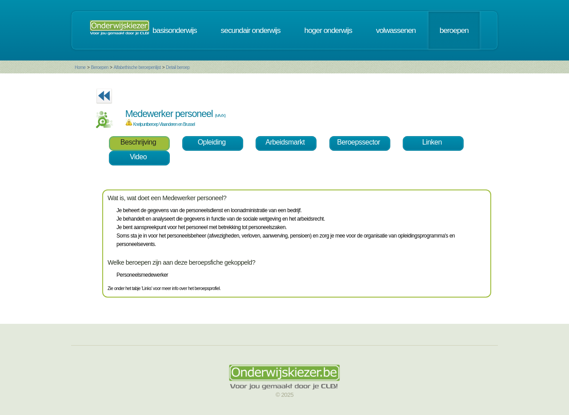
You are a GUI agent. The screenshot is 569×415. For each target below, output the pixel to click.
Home (80, 67)
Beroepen (99, 67)
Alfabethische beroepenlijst (137, 67)
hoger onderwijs (328, 30)
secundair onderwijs (250, 30)
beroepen (454, 30)
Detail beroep (177, 67)
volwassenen (396, 30)
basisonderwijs (174, 30)
